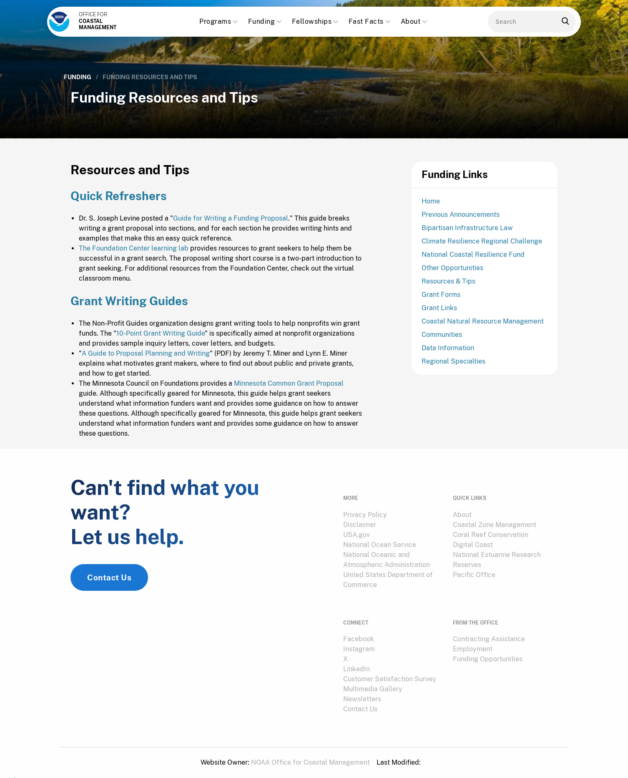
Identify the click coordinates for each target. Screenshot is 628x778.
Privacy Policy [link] (365, 516)
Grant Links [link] (439, 311)
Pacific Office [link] (474, 576)
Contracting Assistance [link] (489, 632)
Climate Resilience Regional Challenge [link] (482, 244)
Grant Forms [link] (441, 297)
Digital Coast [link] (473, 546)
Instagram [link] (359, 642)
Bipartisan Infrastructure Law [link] (467, 231)
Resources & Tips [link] (448, 284)
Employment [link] (472, 642)
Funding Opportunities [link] (487, 652)
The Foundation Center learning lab (133, 257)
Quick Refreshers (119, 204)
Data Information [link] (448, 351)
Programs (219, 22)
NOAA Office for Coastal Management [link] (310, 756)
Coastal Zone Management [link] (494, 526)
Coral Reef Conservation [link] (490, 536)
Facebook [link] (358, 632)
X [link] (345, 652)
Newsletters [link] (362, 692)
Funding (266, 22)
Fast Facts (370, 22)
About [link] (462, 516)
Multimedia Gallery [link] (372, 682)
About (415, 22)
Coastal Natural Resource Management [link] (483, 324)
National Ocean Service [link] (379, 546)
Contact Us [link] (109, 590)
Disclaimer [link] (359, 526)
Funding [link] (77, 77)
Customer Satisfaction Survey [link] (389, 672)
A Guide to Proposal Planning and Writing (146, 362)
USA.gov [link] (356, 536)
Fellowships (316, 22)
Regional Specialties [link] (453, 364)
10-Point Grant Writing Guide (160, 342)
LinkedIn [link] (356, 662)
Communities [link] (442, 337)
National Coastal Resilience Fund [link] (473, 257)
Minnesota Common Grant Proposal (289, 392)
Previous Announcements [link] (461, 217)
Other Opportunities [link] (452, 271)
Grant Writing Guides (130, 309)
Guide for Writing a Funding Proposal (230, 227)
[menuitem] (393, 516)
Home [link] (431, 204)
